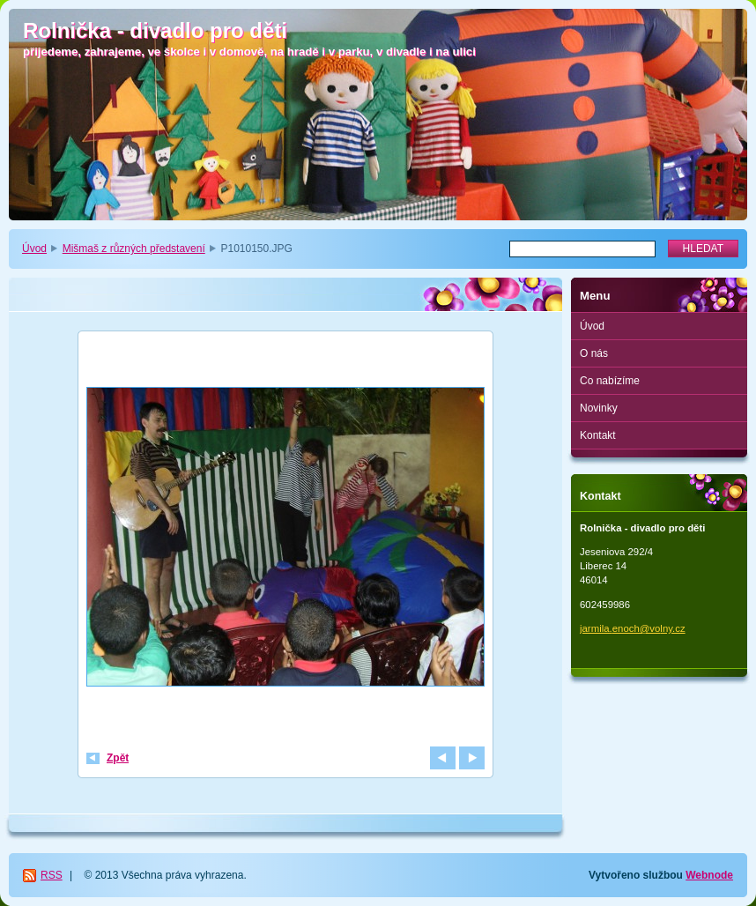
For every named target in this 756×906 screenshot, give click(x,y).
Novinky (599, 408)
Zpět (118, 758)
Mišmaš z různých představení (134, 248)
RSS (52, 875)
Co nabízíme (610, 381)
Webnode (709, 875)
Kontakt (598, 435)
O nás (594, 353)
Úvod (34, 248)
